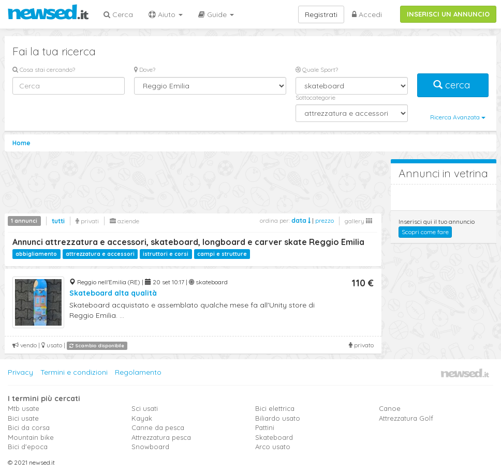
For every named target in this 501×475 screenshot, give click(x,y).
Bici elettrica (274, 408)
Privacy (20, 372)
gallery (358, 221)
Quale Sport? (317, 69)
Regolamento (138, 372)
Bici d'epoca (28, 446)
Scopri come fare (425, 232)
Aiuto (166, 14)
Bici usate (23, 418)
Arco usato (272, 446)
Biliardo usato (277, 418)
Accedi (367, 14)
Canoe (390, 408)
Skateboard (274, 437)
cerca (453, 85)
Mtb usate (23, 408)
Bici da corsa (29, 427)
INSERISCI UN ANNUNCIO (448, 14)
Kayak (141, 418)
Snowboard (150, 446)
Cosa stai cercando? (43, 69)
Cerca (118, 14)
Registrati (321, 14)
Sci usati (144, 408)
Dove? (144, 69)
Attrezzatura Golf (406, 418)
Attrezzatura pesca (161, 437)
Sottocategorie (315, 97)
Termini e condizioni (74, 372)
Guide (216, 14)
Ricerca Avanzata (457, 117)
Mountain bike (31, 437)
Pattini (264, 427)
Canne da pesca (157, 427)
